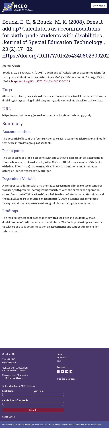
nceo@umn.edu (9, 362)
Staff (59, 361)
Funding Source (66, 378)
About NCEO (62, 357)
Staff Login (8, 416)
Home (59, 354)
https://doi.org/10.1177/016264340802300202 (40, 81)
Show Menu (99, 5)
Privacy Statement (96, 424)
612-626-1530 (9, 359)
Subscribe (33, 410)
